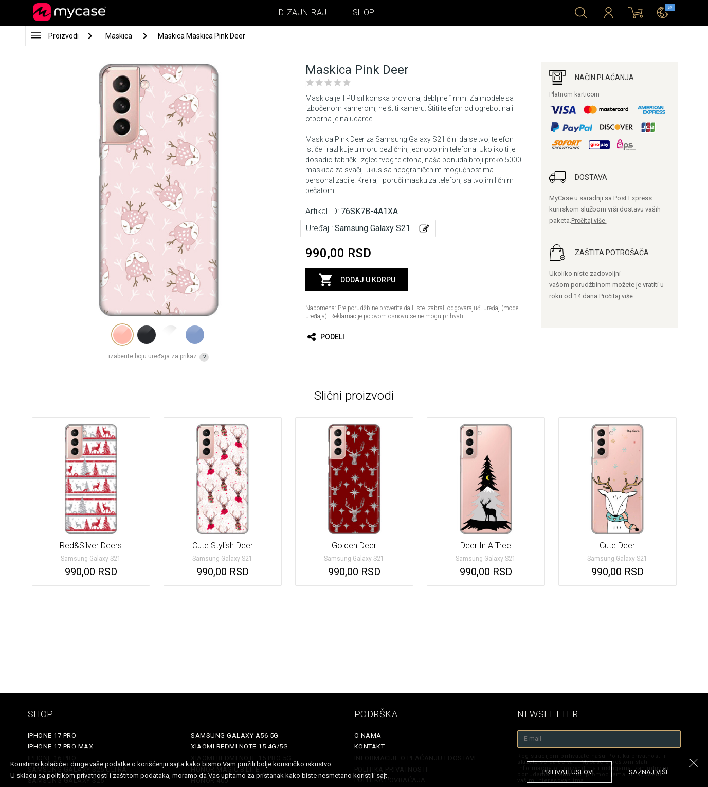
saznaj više (649, 772)
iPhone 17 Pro (52, 735)
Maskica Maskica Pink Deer (201, 36)
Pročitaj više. (589, 220)
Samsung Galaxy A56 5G (235, 735)
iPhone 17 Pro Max (61, 747)
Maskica (119, 36)
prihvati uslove (569, 772)
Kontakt (369, 747)
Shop (364, 12)
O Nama (368, 735)
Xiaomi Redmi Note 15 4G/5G (239, 747)
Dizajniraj (303, 12)
